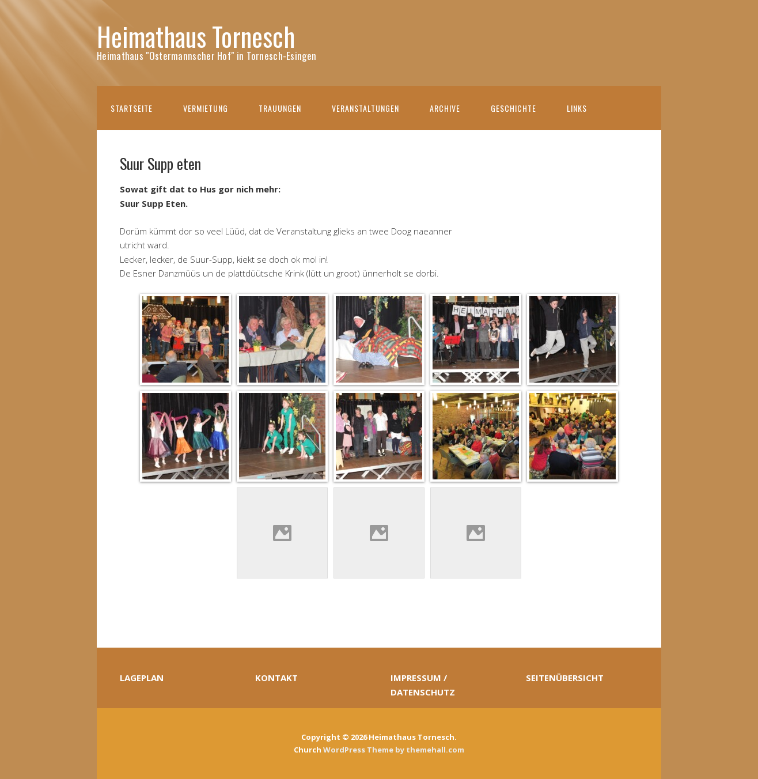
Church (307, 749)
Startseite (132, 108)
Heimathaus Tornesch (196, 36)
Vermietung (205, 108)
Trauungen (280, 108)
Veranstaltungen (365, 108)
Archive (445, 108)
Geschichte (513, 108)
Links (577, 108)
